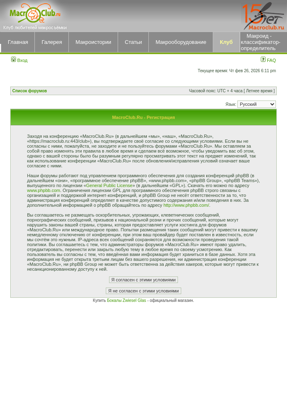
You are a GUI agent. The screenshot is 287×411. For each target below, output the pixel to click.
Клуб (226, 42)
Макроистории (93, 42)
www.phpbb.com (43, 190)
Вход (19, 60)
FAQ (268, 60)
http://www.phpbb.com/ (186, 205)
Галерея (51, 42)
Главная (18, 42)
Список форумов (29, 91)
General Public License (109, 185)
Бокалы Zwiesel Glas (127, 300)
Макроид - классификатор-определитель (260, 42)
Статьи (133, 42)
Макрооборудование (180, 42)
